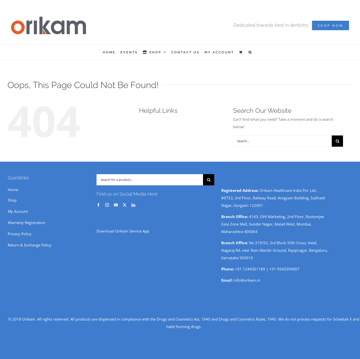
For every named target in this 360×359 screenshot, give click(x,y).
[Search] (337, 141)
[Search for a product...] (149, 179)
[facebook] (98, 205)
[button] (250, 52)
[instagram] (107, 205)
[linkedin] (133, 205)
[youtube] (116, 205)
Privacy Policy (20, 233)
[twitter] (124, 205)
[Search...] (282, 141)
